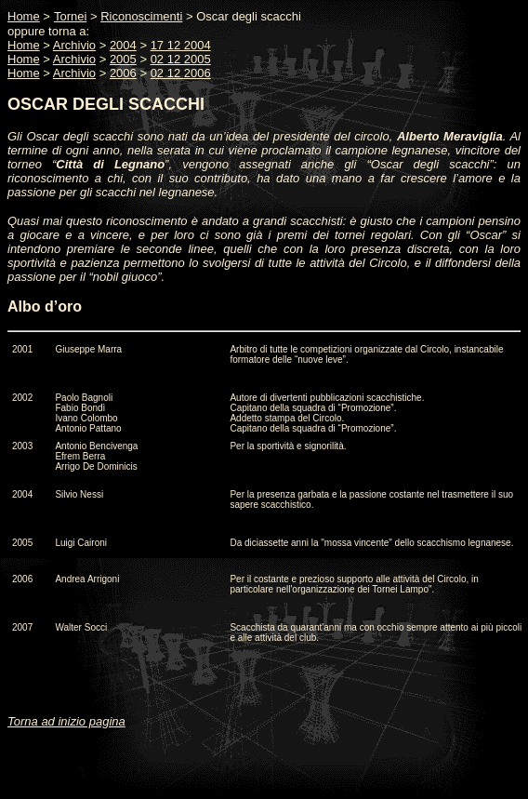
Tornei (70, 16)
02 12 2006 (181, 73)
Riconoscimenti (141, 16)
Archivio (74, 45)
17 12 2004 (181, 45)
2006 (123, 73)
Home (23, 45)
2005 (123, 59)
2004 (123, 45)
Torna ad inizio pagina (66, 721)
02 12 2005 (181, 59)
